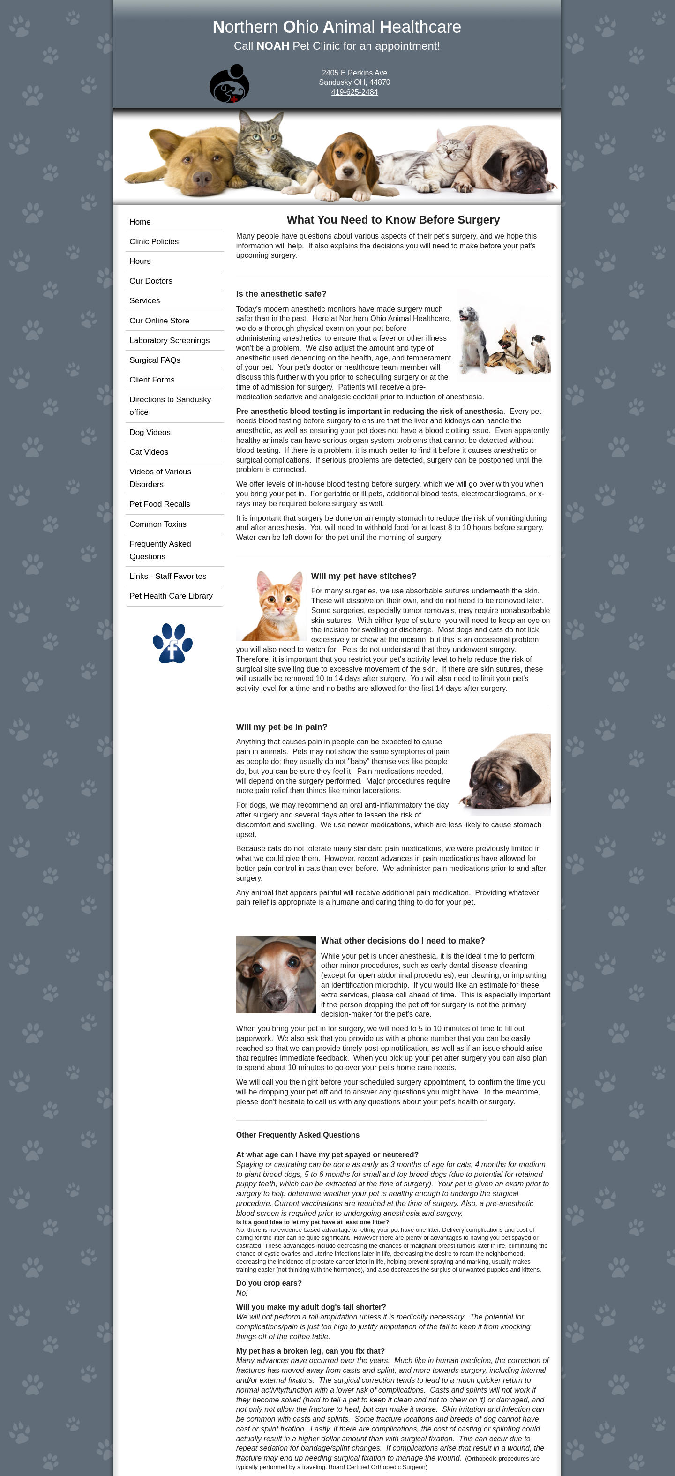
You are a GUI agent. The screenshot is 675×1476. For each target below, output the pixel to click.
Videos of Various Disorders (160, 478)
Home (139, 221)
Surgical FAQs (154, 360)
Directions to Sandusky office (170, 406)
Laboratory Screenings (169, 340)
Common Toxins (158, 524)
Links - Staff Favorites (167, 576)
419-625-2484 (354, 92)
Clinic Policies (154, 241)
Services (144, 300)
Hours (139, 261)
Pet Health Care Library (171, 596)
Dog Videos (150, 432)
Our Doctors (150, 281)
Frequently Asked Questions (160, 550)
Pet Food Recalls (159, 504)
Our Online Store (159, 320)
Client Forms (151, 379)
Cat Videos (148, 452)
